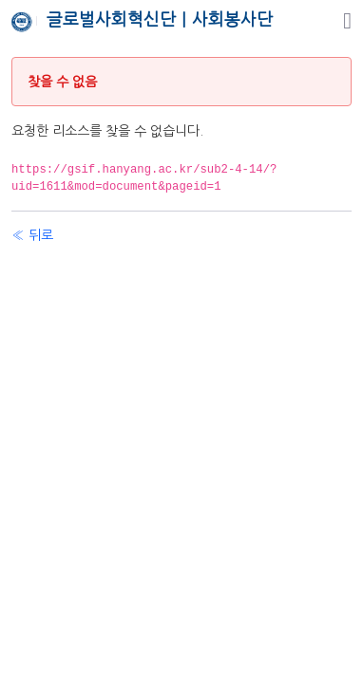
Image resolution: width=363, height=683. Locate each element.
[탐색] (347, 20)
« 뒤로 (32, 235)
